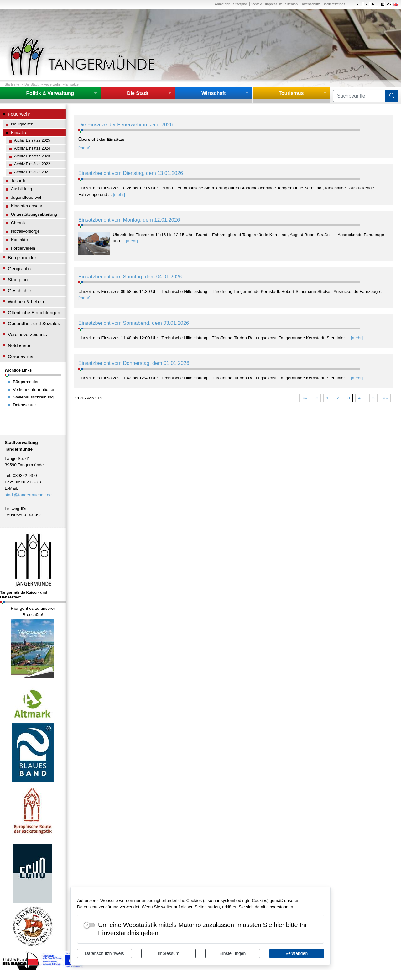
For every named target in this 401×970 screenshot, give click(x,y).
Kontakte (19, 239)
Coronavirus (20, 356)
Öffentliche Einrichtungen (34, 312)
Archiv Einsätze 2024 (32, 148)
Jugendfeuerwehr (27, 197)
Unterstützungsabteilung (34, 214)
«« (304, 398)
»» (385, 398)
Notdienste (19, 345)
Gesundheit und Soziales (34, 323)
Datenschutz (310, 4)
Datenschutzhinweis (104, 953)
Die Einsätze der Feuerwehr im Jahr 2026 (125, 124)
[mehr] (84, 147)
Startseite (12, 84)
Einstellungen (232, 953)
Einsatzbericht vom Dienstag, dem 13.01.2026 (130, 173)
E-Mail (11, 488)
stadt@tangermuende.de (28, 495)
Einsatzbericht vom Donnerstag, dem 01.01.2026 (133, 363)
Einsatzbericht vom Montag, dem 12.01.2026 (129, 220)
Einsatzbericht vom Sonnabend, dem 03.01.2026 (133, 323)
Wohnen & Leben (26, 301)
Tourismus (291, 93)
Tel (7, 475)
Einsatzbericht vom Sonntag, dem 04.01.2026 (130, 276)
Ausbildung (21, 189)
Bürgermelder (22, 257)
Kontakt (256, 4)
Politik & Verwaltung (50, 93)
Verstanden (296, 953)
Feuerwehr (52, 84)
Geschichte (19, 290)
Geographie (20, 268)
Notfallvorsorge (25, 231)
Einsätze (72, 84)
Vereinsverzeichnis (27, 334)
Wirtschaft (213, 93)
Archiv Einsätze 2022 (32, 164)
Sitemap (291, 4)
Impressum (168, 953)
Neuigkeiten (22, 124)
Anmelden (222, 4)
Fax (8, 482)
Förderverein (23, 248)
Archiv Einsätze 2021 (32, 172)
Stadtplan (240, 4)
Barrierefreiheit (334, 4)
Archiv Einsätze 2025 (32, 140)
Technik (18, 180)
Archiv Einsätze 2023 (32, 156)
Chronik (18, 222)
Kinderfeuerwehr (26, 205)
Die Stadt (31, 84)
